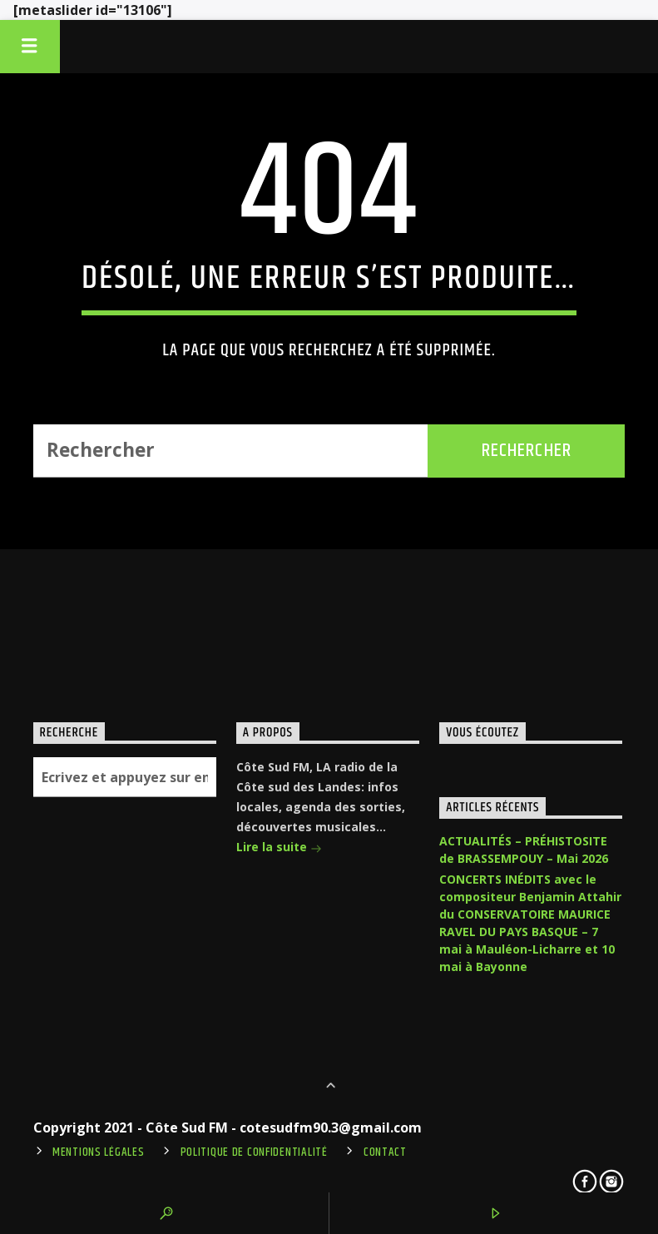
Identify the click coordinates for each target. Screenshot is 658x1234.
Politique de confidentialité (254, 1152)
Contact (385, 1152)
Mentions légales (98, 1152)
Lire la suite (279, 848)
